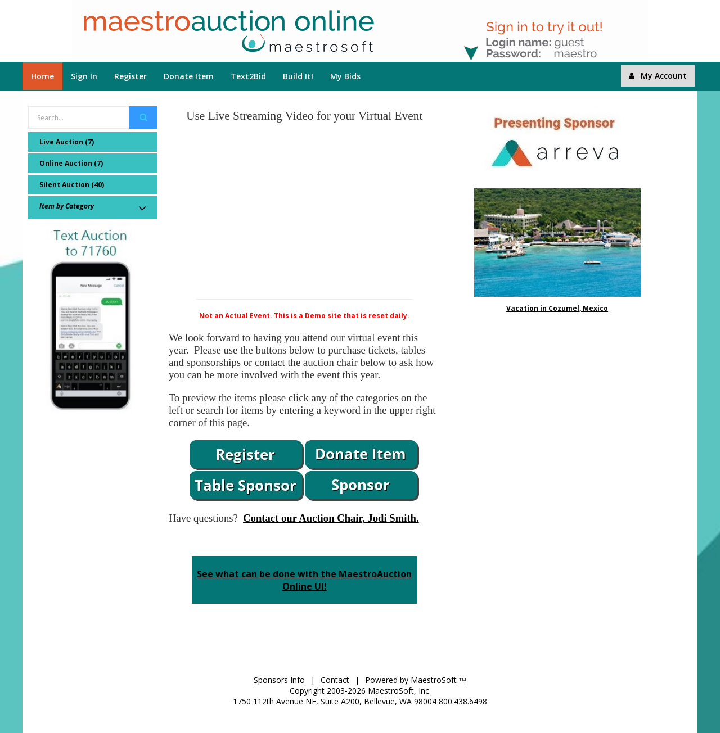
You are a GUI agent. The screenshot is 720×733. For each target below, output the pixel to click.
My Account (658, 75)
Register (130, 76)
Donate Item (189, 76)
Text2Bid (248, 76)
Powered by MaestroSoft (411, 680)
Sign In (84, 76)
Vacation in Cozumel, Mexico (557, 308)
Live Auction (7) (66, 142)
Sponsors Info (279, 680)
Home (42, 76)
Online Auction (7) (71, 163)
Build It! (298, 76)
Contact (335, 680)
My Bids (345, 76)
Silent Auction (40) (71, 184)
